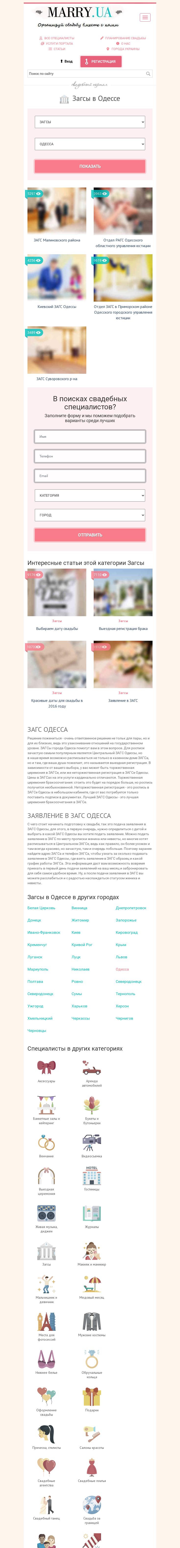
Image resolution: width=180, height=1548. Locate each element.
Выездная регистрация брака (123, 628)
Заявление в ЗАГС (123, 700)
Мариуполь (37, 969)
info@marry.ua (95, 1525)
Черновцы (36, 1030)
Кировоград (127, 932)
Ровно (77, 981)
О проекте (123, 1476)
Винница (79, 908)
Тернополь (125, 993)
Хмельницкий (39, 1018)
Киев (76, 932)
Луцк (76, 957)
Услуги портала (123, 1490)
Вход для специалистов (123, 1480)
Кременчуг (37, 944)
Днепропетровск (131, 908)
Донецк (34, 920)
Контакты (123, 1495)
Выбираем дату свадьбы (57, 628)
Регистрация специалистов (123, 1485)
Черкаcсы (81, 1018)
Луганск (34, 957)
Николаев (81, 969)
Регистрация (103, 62)
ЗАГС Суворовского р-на (57, 378)
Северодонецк (129, 981)
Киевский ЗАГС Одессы (57, 306)
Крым (121, 944)
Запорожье (126, 920)
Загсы (57, 621)
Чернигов (124, 1018)
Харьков (79, 1006)
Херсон (122, 1006)
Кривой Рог (82, 944)
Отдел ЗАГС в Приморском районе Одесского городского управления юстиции (123, 312)
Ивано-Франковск (43, 932)
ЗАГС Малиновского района (57, 240)
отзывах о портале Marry (109, 1539)
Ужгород (35, 1006)
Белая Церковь (41, 908)
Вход (68, 61)
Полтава (35, 981)
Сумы (77, 993)
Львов (121, 957)
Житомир (80, 920)
